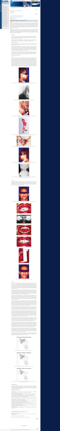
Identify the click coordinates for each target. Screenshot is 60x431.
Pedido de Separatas (5, 23)
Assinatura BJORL (5, 24)
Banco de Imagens (5, 18)
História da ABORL (5, 8)
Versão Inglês (36, 9)
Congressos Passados (5, 19)
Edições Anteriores (5, 13)
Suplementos (4, 14)
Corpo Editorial (4, 9)
